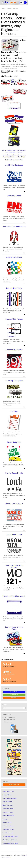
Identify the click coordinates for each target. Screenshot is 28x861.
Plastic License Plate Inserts (14, 596)
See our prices (14, 694)
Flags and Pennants (14, 257)
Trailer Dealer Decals (7, 155)
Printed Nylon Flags (14, 288)
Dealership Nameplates (14, 381)
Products (3, 8)
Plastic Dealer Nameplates (19, 155)
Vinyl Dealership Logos (14, 165)
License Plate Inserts (8, 157)
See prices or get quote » (14, 665)
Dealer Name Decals (14, 535)
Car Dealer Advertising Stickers (14, 566)
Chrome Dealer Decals (14, 504)
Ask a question (14, 691)
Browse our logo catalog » (14, 680)
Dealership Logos (14, 196)
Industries (9, 8)
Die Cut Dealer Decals (14, 473)
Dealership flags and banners (14, 227)
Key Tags (14, 411)
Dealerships (15, 8)
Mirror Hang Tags (14, 442)
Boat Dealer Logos (17, 152)
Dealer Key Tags (19, 160)
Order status (14, 697)
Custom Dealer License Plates (14, 628)
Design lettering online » (14, 672)
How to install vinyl (14, 784)
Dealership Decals (9, 160)
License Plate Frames (19, 157)
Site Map (8, 857)
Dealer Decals (19, 150)
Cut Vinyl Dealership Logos (9, 150)
